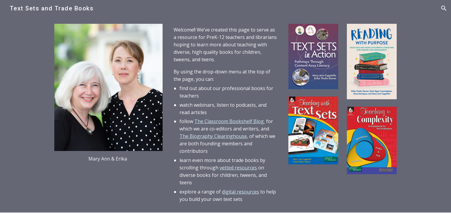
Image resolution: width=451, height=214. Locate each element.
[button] (444, 8)
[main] (108, 159)
